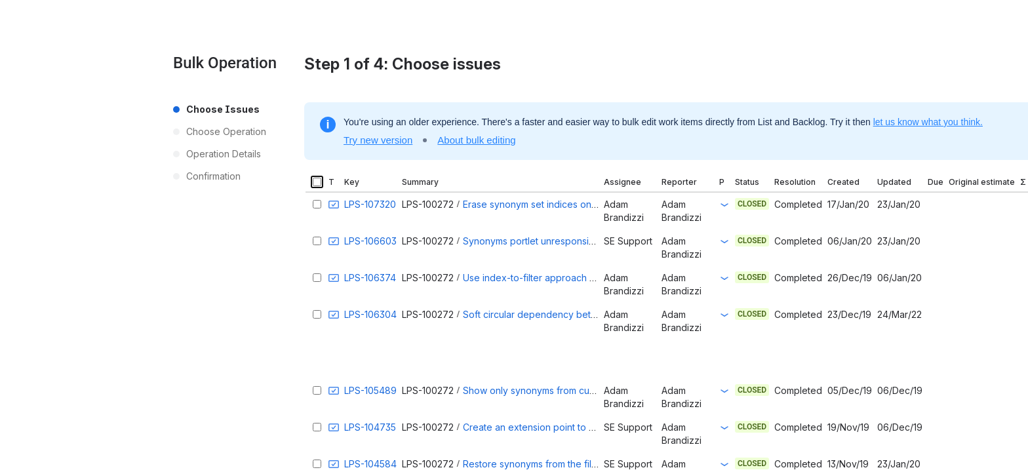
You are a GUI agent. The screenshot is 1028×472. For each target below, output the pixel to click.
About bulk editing (476, 140)
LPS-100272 (428, 204)
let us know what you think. (928, 122)
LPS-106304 (370, 314)
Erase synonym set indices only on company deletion (578, 204)
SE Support (628, 240)
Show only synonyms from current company (557, 390)
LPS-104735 (370, 427)
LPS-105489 (370, 390)
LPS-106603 (370, 240)
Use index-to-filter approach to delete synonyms (569, 277)
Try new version (378, 140)
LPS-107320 (370, 204)
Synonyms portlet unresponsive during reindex (564, 240)
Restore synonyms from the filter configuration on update (586, 463)
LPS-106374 (370, 277)
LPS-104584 (370, 463)
